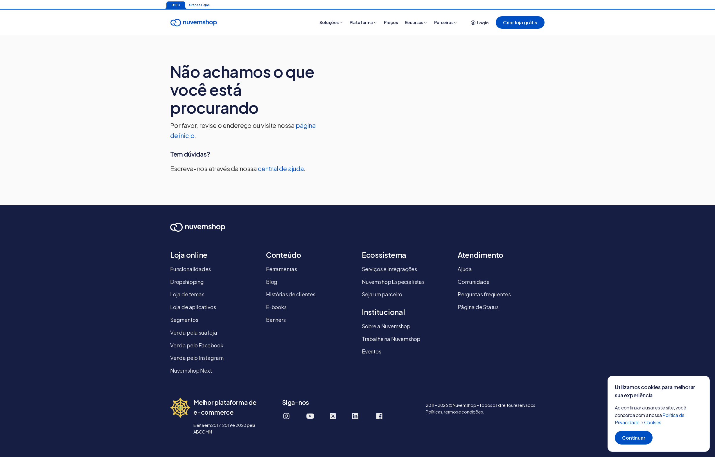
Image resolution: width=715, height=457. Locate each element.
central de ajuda (281, 169)
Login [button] (479, 22)
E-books (276, 307)
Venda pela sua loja (193, 332)
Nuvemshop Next (191, 370)
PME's (176, 5)
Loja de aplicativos (193, 307)
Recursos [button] (416, 22)
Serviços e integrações (389, 269)
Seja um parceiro (382, 294)
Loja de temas (187, 294)
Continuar (633, 438)
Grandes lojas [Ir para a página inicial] (199, 5)
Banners (276, 319)
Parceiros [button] (445, 22)
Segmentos (184, 319)
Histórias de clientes (290, 294)
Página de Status (478, 307)
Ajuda (465, 269)
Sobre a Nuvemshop (386, 326)
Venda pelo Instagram (196, 357)
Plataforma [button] (363, 22)
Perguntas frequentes (484, 294)
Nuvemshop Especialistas (393, 281)
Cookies (653, 422)
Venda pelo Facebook (196, 345)
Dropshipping (187, 281)
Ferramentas (281, 269)
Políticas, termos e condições (454, 411)
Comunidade (474, 281)
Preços (391, 22)
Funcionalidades (190, 269)
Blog (271, 281)
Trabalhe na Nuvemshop (391, 339)
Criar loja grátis (520, 22)
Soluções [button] (330, 22)
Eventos (371, 351)
